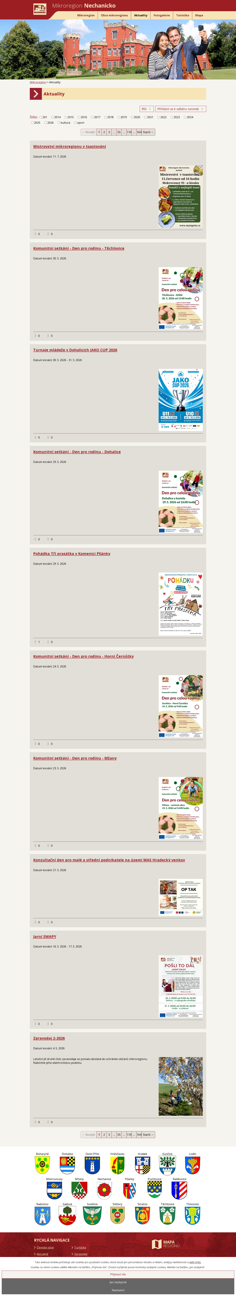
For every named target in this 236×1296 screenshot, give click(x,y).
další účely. (195, 1262)
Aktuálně (42, 1254)
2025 (37, 123)
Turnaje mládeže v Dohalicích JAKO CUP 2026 (75, 349)
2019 (124, 117)
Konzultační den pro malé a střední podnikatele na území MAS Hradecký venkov (109, 859)
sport (80, 123)
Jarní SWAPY (44, 936)
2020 (137, 117)
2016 (84, 117)
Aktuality (140, 15)
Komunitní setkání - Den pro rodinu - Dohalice (77, 451)
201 (45, 117)
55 (119, 132)
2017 (97, 117)
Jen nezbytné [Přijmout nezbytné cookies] (118, 1282)
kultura (65, 123)
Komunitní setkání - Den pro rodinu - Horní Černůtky (83, 656)
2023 (177, 117)
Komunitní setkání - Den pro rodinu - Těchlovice (78, 248)
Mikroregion (86, 15)
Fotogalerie (162, 15)
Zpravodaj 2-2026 (49, 1038)
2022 (163, 117)
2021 (150, 117)
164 (139, 132)
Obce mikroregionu (114, 15)
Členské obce (45, 1247)
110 (129, 132)
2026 (50, 123)
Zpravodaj (80, 1254)
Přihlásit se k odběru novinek (180, 109)
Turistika (182, 15)
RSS (147, 109)
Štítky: (34, 117)
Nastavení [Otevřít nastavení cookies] (118, 1290)
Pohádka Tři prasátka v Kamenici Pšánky (71, 553)
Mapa (199, 15)
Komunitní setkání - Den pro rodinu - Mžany (75, 758)
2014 (57, 117)
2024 (190, 117)
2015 (71, 117)
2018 (110, 117)
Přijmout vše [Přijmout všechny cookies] (118, 1274)
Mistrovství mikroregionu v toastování (69, 146)
